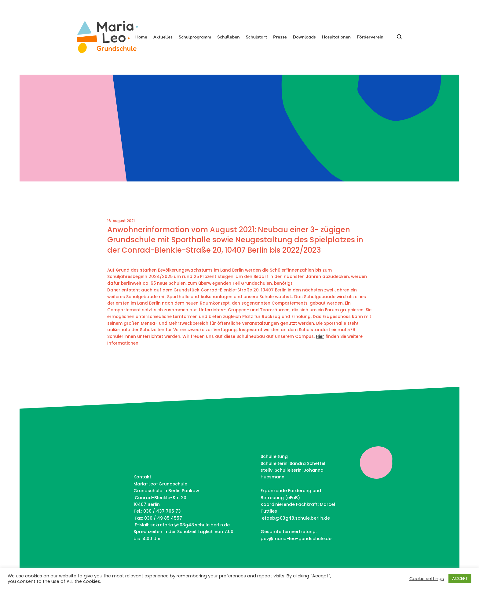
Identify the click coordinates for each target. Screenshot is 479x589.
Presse (280, 37)
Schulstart (256, 37)
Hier (320, 336)
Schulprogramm (195, 37)
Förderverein (370, 37)
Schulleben (228, 37)
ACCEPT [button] (460, 578)
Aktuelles (163, 37)
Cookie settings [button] (426, 578)
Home (141, 37)
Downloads (304, 37)
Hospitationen (336, 37)
